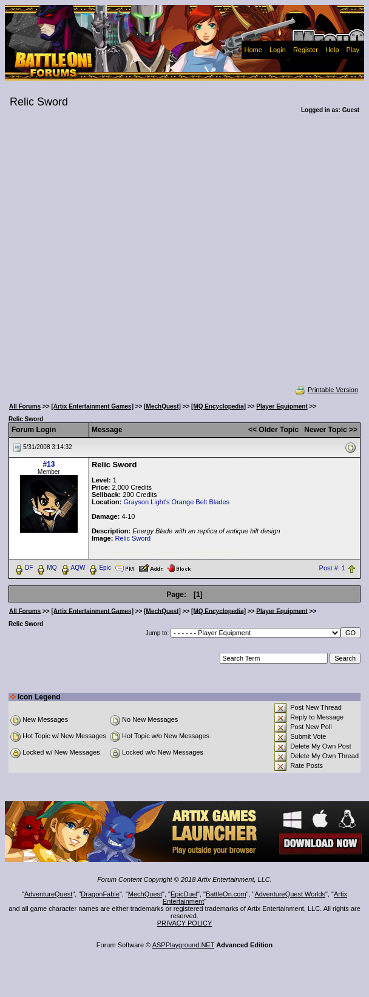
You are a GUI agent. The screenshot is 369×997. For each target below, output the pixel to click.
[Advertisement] (126, 257)
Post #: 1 (332, 568)
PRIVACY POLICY (184, 923)
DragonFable (100, 894)
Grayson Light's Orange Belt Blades (176, 501)
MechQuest (145, 894)
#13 (48, 464)
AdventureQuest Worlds (290, 894)
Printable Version (326, 389)
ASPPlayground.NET (183, 945)
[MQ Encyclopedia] (218, 406)
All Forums (25, 406)
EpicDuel (184, 894)
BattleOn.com (226, 894)
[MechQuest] (162, 406)
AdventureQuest (48, 894)
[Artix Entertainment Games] (92, 406)
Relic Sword (133, 538)
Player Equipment (281, 406)
